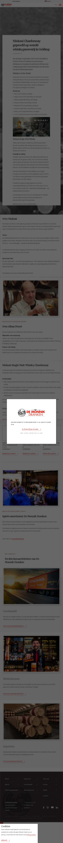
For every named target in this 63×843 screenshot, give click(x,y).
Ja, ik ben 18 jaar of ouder (30, 429)
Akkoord (4, 840)
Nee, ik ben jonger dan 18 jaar (31, 433)
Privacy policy (31, 834)
